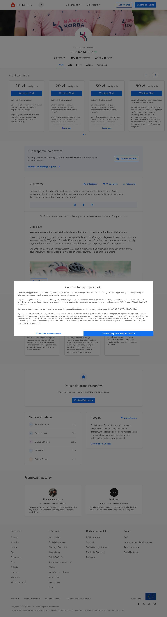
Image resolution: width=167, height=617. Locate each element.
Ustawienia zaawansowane (48, 333)
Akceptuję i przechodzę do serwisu (118, 333)
